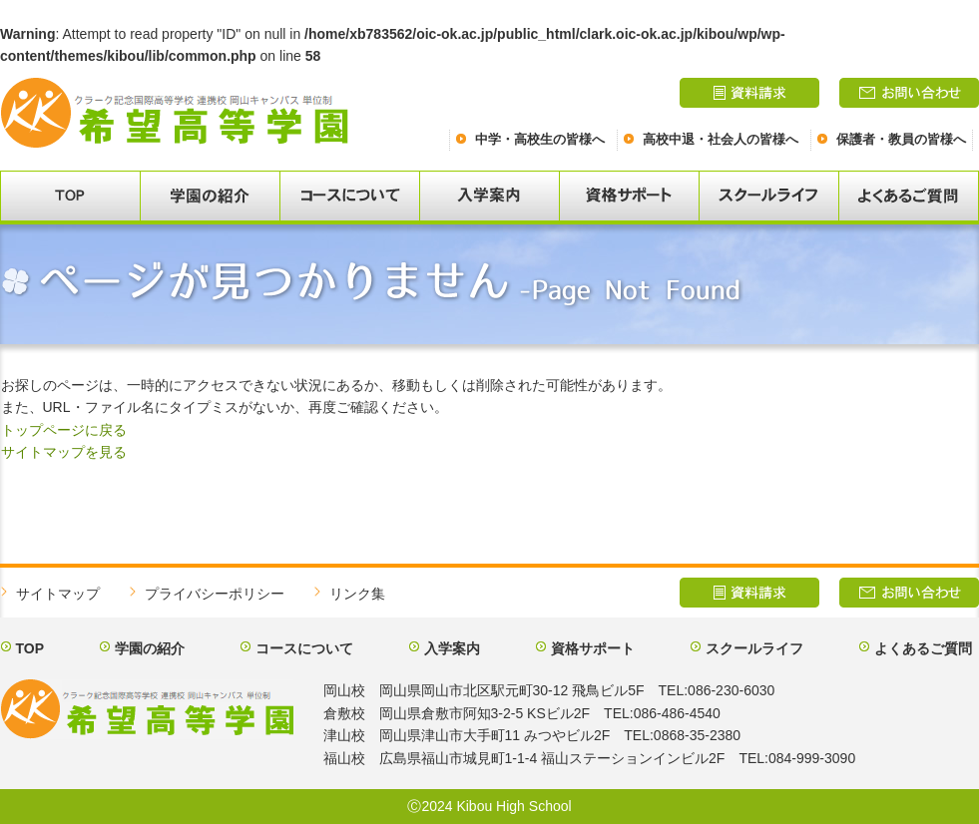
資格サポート (593, 648)
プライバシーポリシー (214, 594)
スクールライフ (754, 648)
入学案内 (452, 648)
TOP (30, 648)
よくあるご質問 (923, 648)
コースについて (304, 648)
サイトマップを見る (64, 452)
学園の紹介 (150, 648)
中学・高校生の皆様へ (540, 139)
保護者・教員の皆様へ (901, 139)
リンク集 (357, 594)
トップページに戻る (64, 430)
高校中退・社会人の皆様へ (720, 139)
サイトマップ (58, 594)
